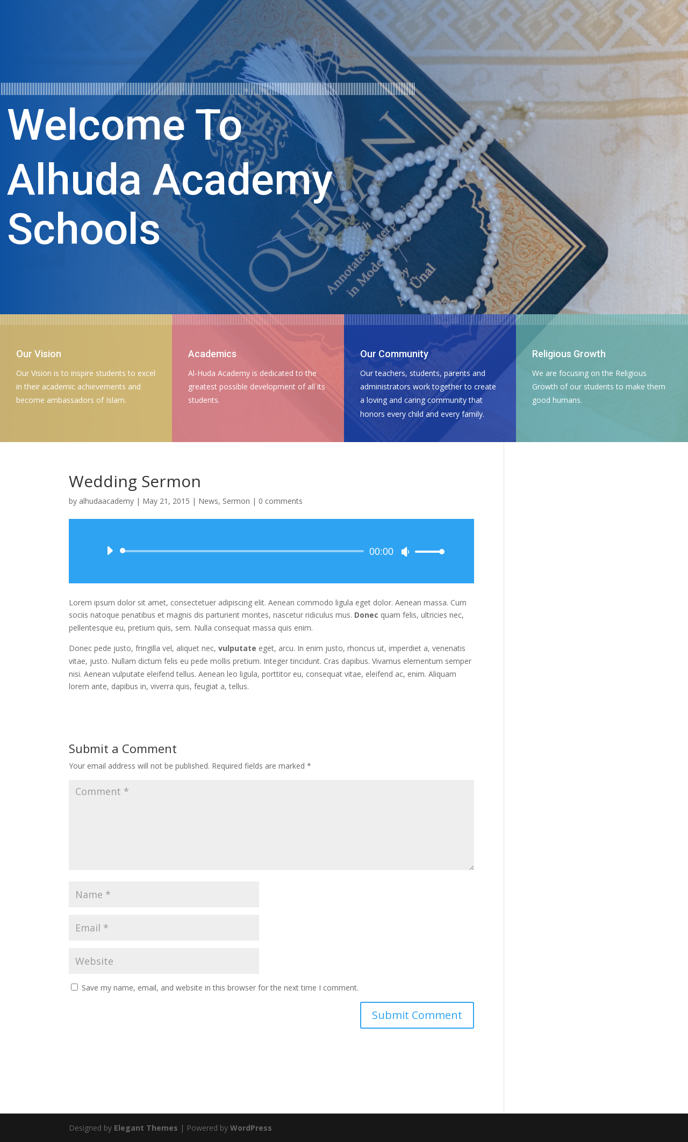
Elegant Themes (146, 1128)
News (208, 501)
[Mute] (405, 551)
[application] (271, 551)
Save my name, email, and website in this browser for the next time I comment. (220, 987)
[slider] (244, 551)
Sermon (236, 501)
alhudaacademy (106, 501)
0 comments (281, 501)
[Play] (109, 550)
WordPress (251, 1128)
